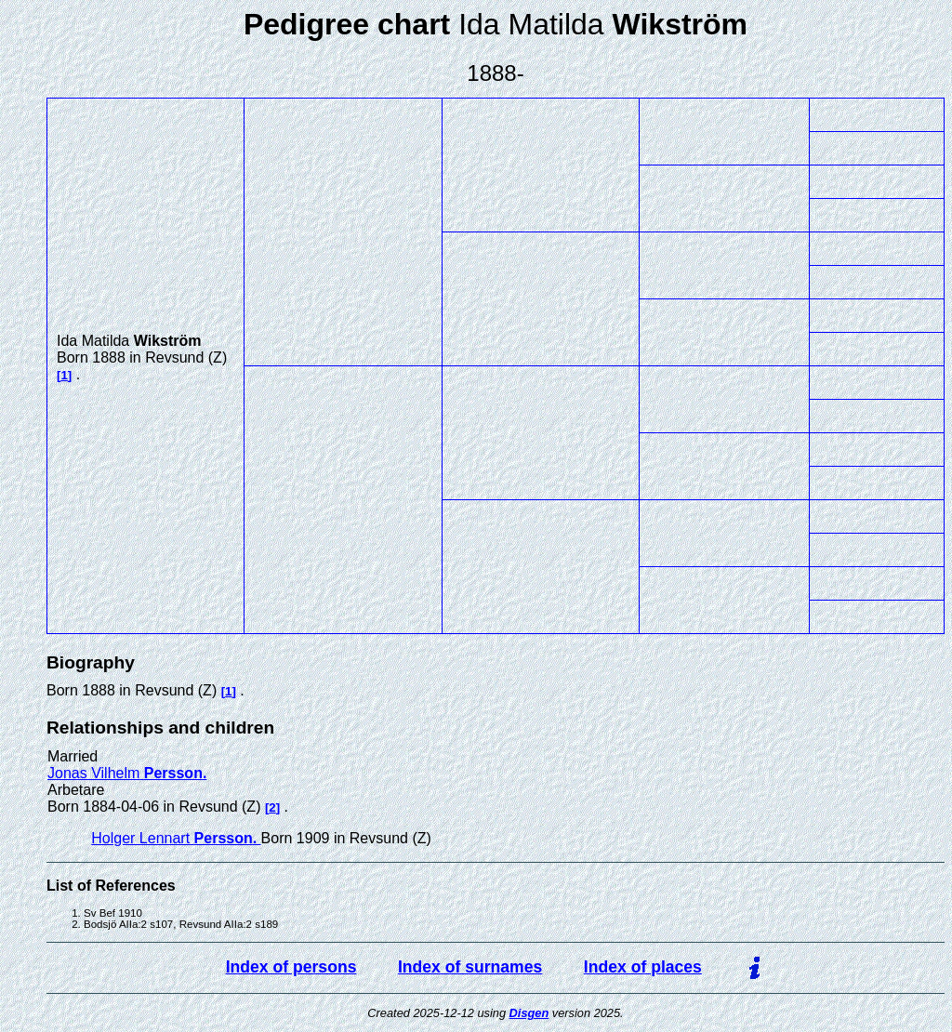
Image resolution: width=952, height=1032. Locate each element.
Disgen (529, 1013)
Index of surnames (470, 967)
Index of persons (291, 967)
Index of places (643, 967)
